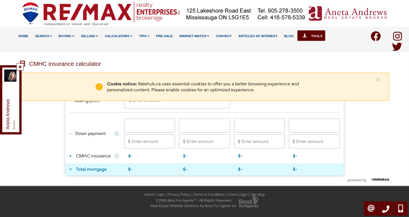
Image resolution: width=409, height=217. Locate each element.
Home (23, 36)
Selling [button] (89, 36)
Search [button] (43, 36)
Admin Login (154, 194)
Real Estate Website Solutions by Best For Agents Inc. (194, 206)
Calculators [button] (118, 36)
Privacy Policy (179, 194)
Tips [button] (144, 36)
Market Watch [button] (194, 36)
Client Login (237, 194)
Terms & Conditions (209, 194)
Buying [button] (66, 36)
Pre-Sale (164, 36)
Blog (288, 36)
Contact (224, 36)
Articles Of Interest (257, 36)
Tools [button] (311, 35)
